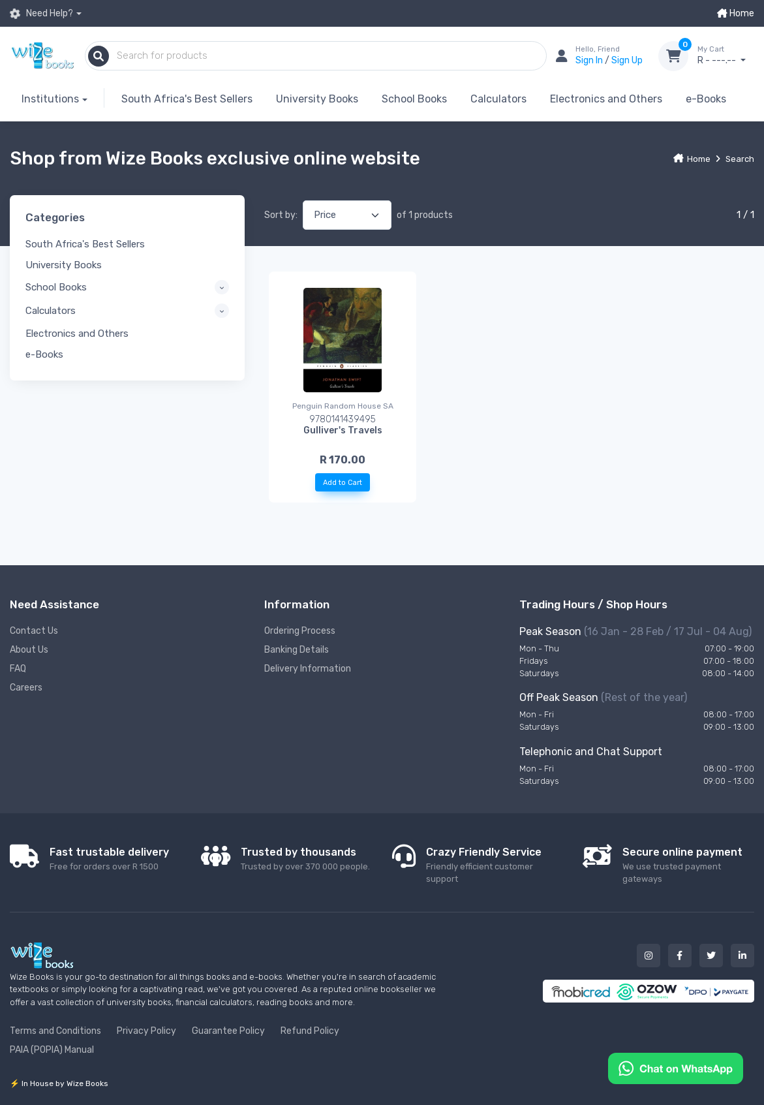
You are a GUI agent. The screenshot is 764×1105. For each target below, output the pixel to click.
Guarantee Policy (228, 1030)
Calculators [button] (50, 311)
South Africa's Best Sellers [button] (85, 244)
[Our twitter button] (711, 955)
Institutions (50, 99)
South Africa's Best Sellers (186, 99)
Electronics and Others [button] (77, 333)
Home (735, 13)
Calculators (498, 99)
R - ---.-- (725, 55)
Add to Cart (342, 482)
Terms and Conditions (55, 1030)
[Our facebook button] (680, 955)
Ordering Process (299, 630)
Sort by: (281, 215)
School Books (414, 99)
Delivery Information (307, 668)
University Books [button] (63, 265)
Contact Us (34, 630)
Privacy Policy (146, 1030)
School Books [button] (56, 287)
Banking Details (296, 649)
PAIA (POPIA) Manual (52, 1049)
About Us (29, 649)
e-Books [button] (44, 354)
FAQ (18, 668)
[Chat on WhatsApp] (675, 1067)
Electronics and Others (606, 99)
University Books (317, 99)
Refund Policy (310, 1030)
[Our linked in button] (742, 955)
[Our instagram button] (648, 955)
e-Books (706, 99)
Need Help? (41, 13)
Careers (26, 687)
